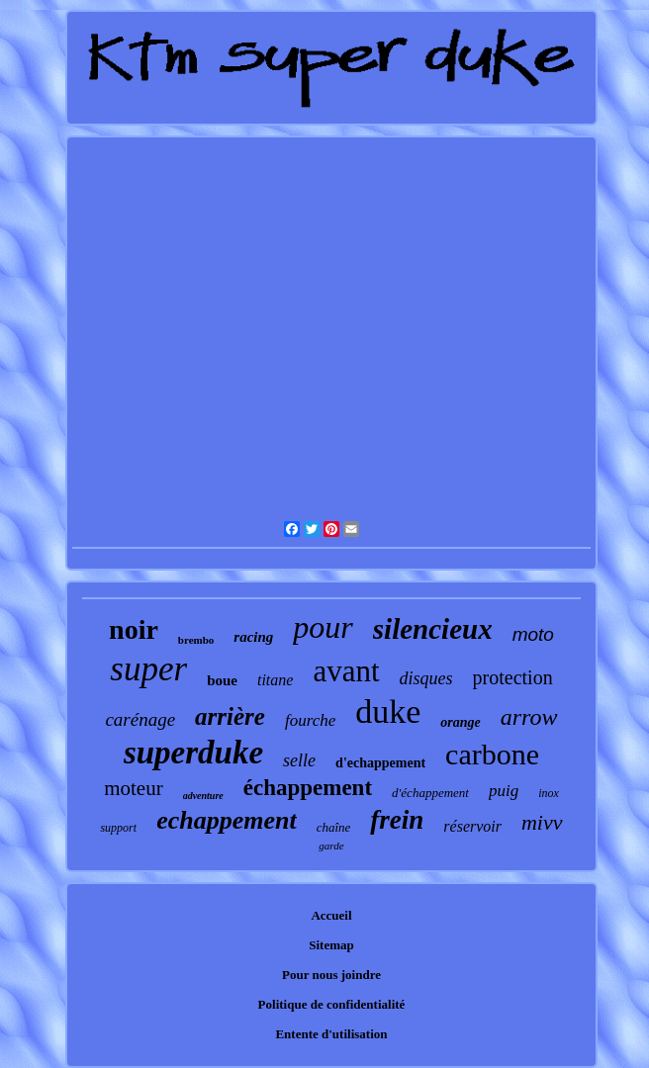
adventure (203, 795)
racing (253, 637)
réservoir (472, 826)
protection (513, 677)
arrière (230, 716)
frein (396, 820)
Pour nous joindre (331, 974)
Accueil (331, 915)
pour (322, 627)
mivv (542, 822)
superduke (193, 752)
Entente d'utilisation (331, 1033)
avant (346, 671)
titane (275, 679)
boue (222, 680)
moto (533, 634)
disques (426, 678)
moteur (133, 788)
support (118, 828)
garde (331, 845)
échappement (307, 787)
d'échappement (430, 792)
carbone (492, 754)
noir (133, 629)
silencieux (433, 629)
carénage (140, 719)
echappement (226, 820)
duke (387, 711)
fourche (310, 720)
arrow (529, 717)
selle (299, 760)
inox (548, 793)
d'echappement (380, 763)
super (148, 669)
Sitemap (331, 944)
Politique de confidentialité (332, 1004)
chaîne (334, 827)
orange (460, 722)
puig (503, 790)
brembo (196, 640)
